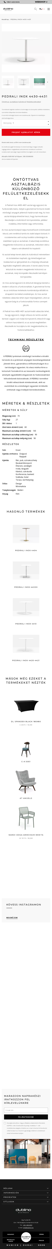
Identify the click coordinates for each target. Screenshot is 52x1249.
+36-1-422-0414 (27, 1225)
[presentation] (48, 81)
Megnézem (12, 917)
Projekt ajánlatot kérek (26, 132)
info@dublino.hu (28, 1228)
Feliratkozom (26, 1117)
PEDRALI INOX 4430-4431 (21, 19)
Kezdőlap (5, 19)
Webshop (41, 2)
